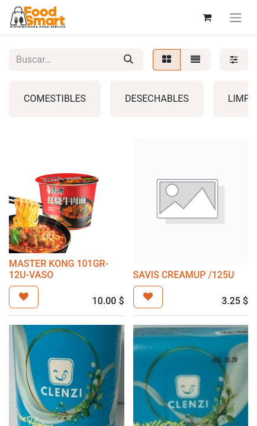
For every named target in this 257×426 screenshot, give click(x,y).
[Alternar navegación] (235, 17)
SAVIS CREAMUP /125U (183, 274)
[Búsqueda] (128, 60)
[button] (23, 297)
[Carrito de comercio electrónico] (207, 17)
